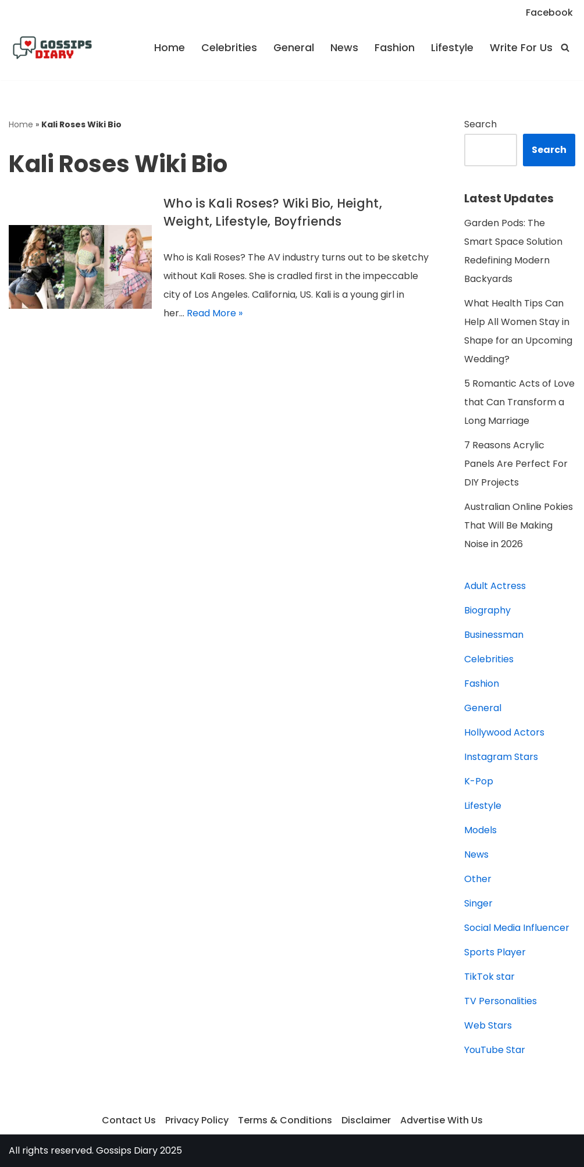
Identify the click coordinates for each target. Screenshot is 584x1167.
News (344, 48)
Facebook (549, 12)
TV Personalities (500, 1001)
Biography (487, 610)
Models (480, 830)
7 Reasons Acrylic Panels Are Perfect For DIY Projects (516, 463)
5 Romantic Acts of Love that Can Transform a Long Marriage (519, 402)
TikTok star (489, 976)
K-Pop (478, 781)
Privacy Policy (197, 1120)
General (293, 48)
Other (478, 879)
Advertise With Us (441, 1120)
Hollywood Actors (504, 732)
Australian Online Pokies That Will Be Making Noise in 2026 (518, 525)
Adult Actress (495, 586)
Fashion (395, 48)
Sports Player (495, 952)
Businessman (494, 634)
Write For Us (521, 48)
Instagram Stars (501, 756)
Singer (478, 903)
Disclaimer (366, 1120)
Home (169, 48)
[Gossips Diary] (52, 47)
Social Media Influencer (516, 927)
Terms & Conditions (285, 1120)
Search (480, 124)
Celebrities (229, 48)
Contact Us (129, 1120)
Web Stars (488, 1025)
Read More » (215, 313)
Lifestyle (452, 48)
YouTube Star (494, 1050)
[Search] (565, 47)
